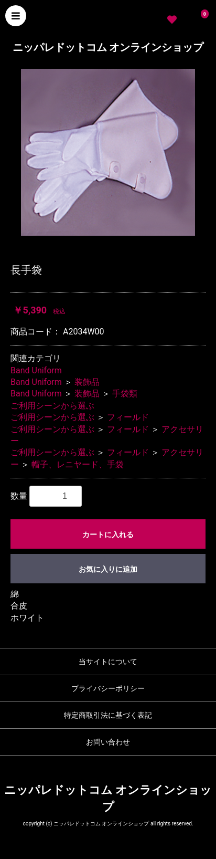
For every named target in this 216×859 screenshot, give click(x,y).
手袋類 (124, 394)
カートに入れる (108, 534)
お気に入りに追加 (108, 569)
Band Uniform (36, 370)
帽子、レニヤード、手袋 (77, 464)
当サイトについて (108, 661)
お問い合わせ (108, 742)
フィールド (128, 417)
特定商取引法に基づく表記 (108, 715)
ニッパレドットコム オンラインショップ (108, 47)
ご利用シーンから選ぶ (52, 406)
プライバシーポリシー (108, 688)
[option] (108, 152)
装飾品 (87, 382)
